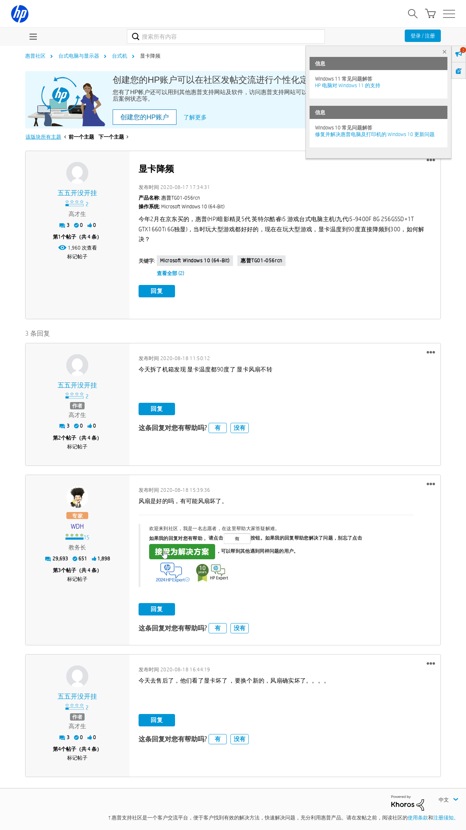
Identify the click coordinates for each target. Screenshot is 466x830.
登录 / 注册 (423, 35)
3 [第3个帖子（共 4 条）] (59, 568)
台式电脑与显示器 (78, 56)
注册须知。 (446, 816)
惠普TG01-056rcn (261, 260)
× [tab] (444, 51)
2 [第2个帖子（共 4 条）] (59, 436)
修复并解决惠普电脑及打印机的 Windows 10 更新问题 (375, 134)
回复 (157, 291)
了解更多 (195, 117)
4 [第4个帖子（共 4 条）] (59, 747)
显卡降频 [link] (150, 56)
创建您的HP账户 (144, 117)
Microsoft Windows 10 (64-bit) (195, 260)
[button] (430, 160)
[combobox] (226, 36)
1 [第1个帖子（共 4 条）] (59, 236)
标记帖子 (77, 256)
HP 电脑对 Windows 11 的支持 (347, 85)
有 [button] (218, 427)
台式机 (119, 56)
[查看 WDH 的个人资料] (77, 525)
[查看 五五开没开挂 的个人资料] (77, 193)
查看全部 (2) (170, 273)
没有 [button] (239, 427)
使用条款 (418, 816)
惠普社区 (35, 56)
